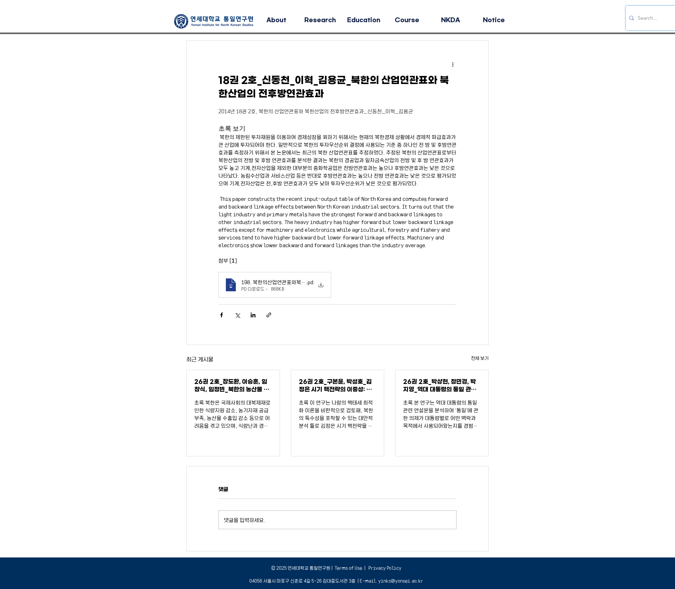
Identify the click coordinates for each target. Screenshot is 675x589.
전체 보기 (480, 358)
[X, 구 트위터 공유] (237, 315)
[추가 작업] (453, 64)
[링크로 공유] (269, 315)
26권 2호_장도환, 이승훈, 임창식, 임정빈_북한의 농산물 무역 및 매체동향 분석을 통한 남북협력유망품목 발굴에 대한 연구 (232, 385)
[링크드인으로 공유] (253, 315)
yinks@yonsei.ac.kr (400, 580)
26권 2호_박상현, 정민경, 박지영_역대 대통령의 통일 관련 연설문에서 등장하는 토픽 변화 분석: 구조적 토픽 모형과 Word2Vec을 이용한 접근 (441, 385)
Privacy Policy (384, 568)
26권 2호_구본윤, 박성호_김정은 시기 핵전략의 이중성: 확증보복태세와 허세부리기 (335, 385)
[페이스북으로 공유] (221, 315)
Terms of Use (348, 568)
